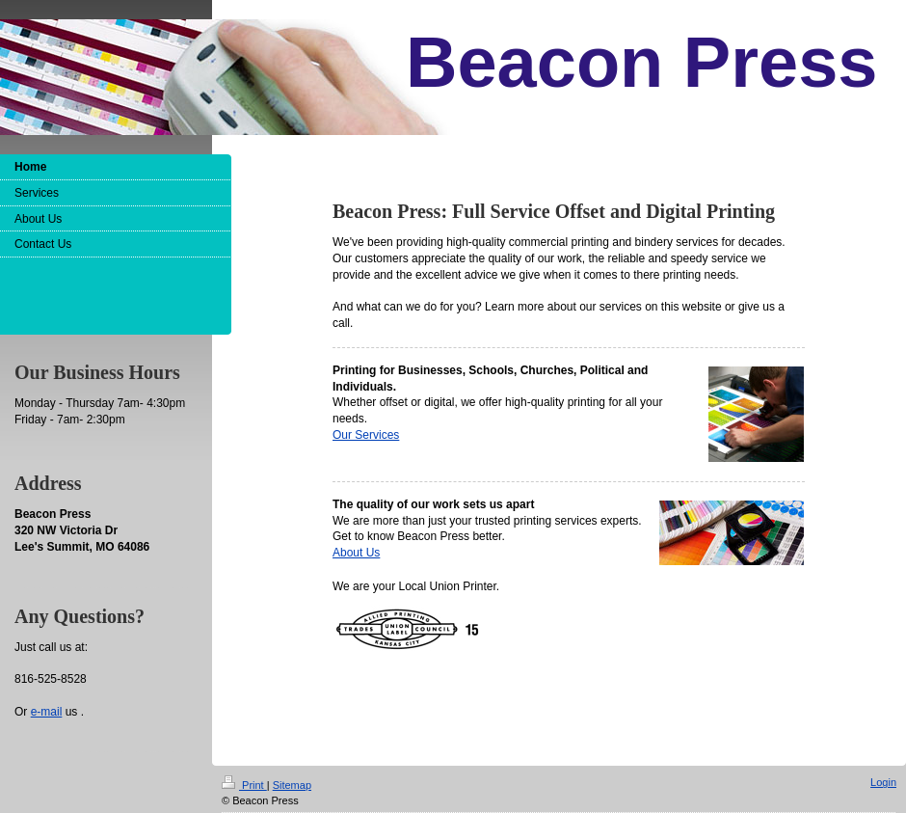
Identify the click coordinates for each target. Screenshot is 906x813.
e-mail (47, 711)
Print (244, 785)
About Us (356, 552)
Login (883, 782)
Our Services (366, 435)
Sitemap (292, 785)
